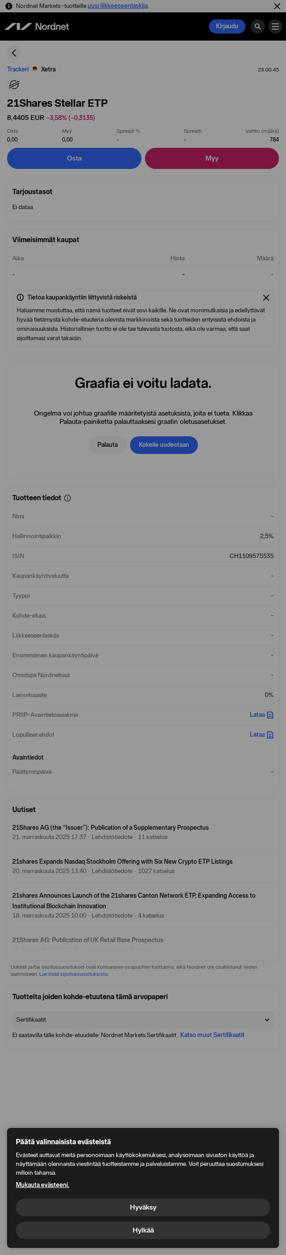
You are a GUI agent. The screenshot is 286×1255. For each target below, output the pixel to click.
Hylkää (143, 1230)
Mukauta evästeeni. (42, 1185)
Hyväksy (143, 1207)
